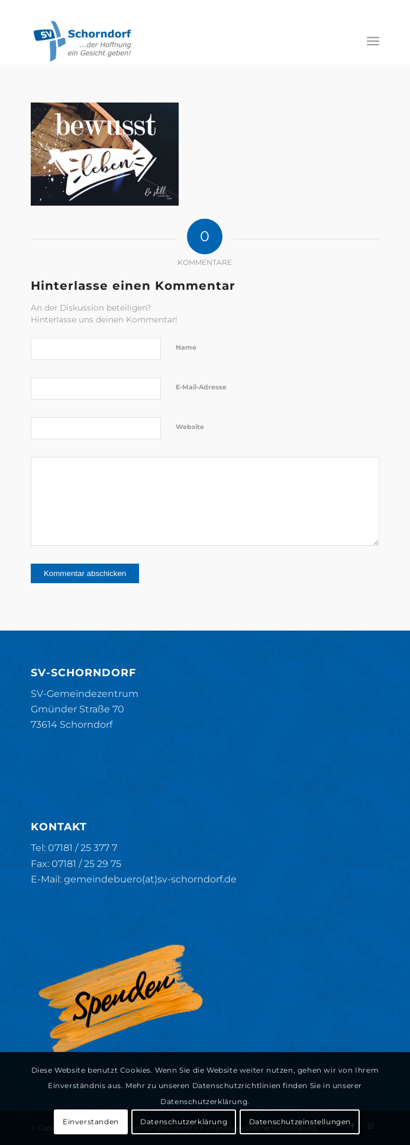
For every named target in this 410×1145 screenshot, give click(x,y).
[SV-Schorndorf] (170, 41)
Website (190, 427)
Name (186, 347)
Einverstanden (91, 1121)
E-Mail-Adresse (201, 387)
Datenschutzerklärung (183, 1121)
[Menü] (373, 41)
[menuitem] (373, 41)
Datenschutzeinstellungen (300, 1121)
